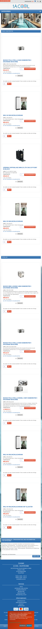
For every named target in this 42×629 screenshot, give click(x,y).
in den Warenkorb (30, 68)
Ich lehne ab (22, 625)
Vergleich (20, 75)
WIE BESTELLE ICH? (21, 594)
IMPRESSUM (21, 605)
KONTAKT (21, 604)
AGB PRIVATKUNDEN (21, 602)
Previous (3, 20)
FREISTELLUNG (21, 593)
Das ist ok (29, 625)
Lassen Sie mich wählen (15, 622)
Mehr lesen (36, 556)
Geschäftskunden (5, 0)
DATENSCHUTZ (21, 601)
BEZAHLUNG (21, 591)
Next (38, 20)
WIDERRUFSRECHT (21, 590)
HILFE (21, 586)
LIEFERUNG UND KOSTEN (21, 588)
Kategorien (21, 11)
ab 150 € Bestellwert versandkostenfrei (11, 73)
